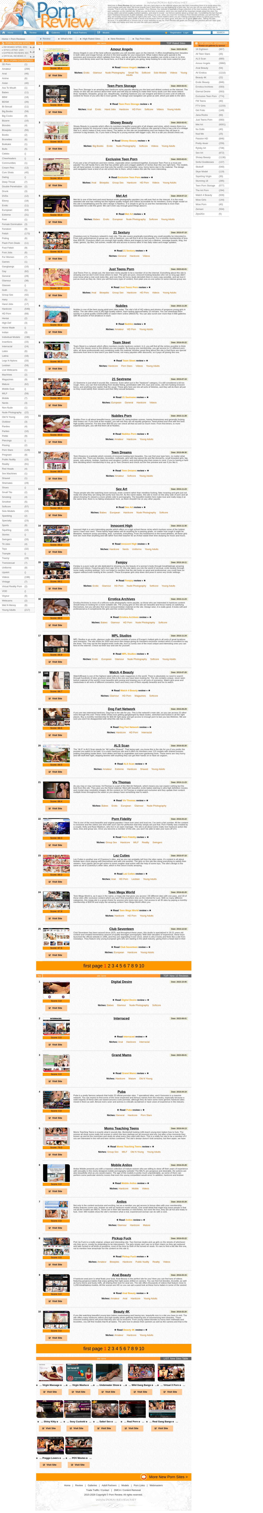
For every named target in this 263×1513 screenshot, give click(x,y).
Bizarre (5, 120)
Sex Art (121, 489)
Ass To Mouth (9, 87)
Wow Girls (201, 199)
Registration (175, 33)
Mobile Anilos (121, 1165)
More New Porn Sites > (168, 1477)
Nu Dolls (200, 129)
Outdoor (6, 421)
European (118, 219)
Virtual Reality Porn (12, 586)
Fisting (5, 238)
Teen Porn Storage (121, 86)
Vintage (6, 581)
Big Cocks (7, 116)
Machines (7, 374)
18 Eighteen (202, 49)
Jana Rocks (202, 115)
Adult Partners (80, 33)
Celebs (5, 153)
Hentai (5, 318)
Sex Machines (9, 473)
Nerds (126, 549)
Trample (6, 553)
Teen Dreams (121, 452)
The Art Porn (202, 190)
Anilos (122, 1202)
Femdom (6, 229)
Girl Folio (200, 110)
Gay (4, 271)
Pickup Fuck (121, 1238)
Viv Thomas (121, 782)
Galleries (56, 33)
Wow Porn (201, 204)
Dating (5, 177)
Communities (9, 163)
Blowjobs (104, 182)
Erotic (87, 72)
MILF (136, 842)
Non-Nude (7, 407)
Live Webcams (9, 370)
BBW (4, 97)
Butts (4, 149)
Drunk (5, 191)
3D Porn (6, 64)
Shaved (144, 769)
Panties (6, 426)
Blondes (6, 125)
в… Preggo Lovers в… (50, 1458)
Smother (6, 501)
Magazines (140, 695)
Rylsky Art (201, 148)
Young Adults (174, 109)
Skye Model (202, 171)
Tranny (5, 558)
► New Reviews (116, 38)
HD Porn (136, 109)
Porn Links (139, 1485)
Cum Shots (8, 172)
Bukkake (6, 144)
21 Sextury (121, 232)
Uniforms (136, 549)
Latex (5, 351)
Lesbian (136, 879)
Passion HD (202, 138)
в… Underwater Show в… (109, 1385)
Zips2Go (200, 213)
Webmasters (156, 1485)
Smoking (6, 497)
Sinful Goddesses (205, 162)
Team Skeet (121, 342)
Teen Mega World (121, 892)
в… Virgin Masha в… (79, 1385)
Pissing (5, 445)
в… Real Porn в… (132, 1421)
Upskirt (5, 572)
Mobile (135, 1188)
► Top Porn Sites (141, 38)
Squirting (6, 530)
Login (185, 33)
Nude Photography (115, 72)
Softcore (146, 72)
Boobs (5, 134)
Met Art (121, 196)
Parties (5, 431)
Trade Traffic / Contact (97, 1490)
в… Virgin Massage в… (51, 1385)
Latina (5, 355)
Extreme (119, 769)
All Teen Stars (203, 54)
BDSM (5, 101)
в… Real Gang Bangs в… (162, 1421)
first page (92, 965)
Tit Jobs (6, 544)
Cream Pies (8, 167)
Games (5, 261)
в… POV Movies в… (79, 1458)
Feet (4, 219)
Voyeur (5, 595)
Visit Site (57, 75)
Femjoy (121, 562)
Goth (4, 290)
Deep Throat (8, 182)
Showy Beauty (121, 122)
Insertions (7, 341)
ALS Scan (121, 745)
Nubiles (121, 306)
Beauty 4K (122, 1312)
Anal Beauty (121, 1275)
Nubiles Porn (121, 416)
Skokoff (199, 166)
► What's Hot (65, 38)
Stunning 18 (202, 180)
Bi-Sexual (7, 106)
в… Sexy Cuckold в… (77, 1421)
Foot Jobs (7, 252)
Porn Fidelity (121, 819)
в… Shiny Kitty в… (49, 1421)
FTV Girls (200, 105)
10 (141, 965)
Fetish (5, 233)
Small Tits (133, 72)
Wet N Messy (9, 605)
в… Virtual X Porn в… (171, 1385)
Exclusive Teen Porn (122, 159)
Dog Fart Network (121, 709)
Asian (5, 83)
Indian (5, 332)
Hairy (4, 299)
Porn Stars (126, 366)
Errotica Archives (121, 599)
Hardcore (124, 109)
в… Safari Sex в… (105, 1421)
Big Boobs (98, 146)
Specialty (7, 520)
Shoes (5, 487)
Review (33, 33)
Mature (132, 1078)
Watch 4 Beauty (121, 672)
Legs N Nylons (9, 360)
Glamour (97, 72)
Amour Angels (121, 49)
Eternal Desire (203, 91)
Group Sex (117, 182)
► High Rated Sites (90, 38)
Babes (96, 219)
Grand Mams (121, 1055)
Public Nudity (142, 1261)
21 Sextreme (121, 379)
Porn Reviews (18, 39)
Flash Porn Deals (11, 243)
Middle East (8, 389)
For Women (8, 257)
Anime (5, 78)
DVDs (5, 196)
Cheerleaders (9, 158)
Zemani (199, 209)
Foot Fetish (8, 247)
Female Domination (12, 224)
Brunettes (7, 139)
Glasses (6, 285)
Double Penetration (12, 186)
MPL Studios (122, 636)
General (122, 256)
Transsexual (8, 562)
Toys (4, 548)
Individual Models (11, 337)
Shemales (7, 483)
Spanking (7, 515)
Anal (89, 109)
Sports (5, 525)
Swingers (157, 842)
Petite (5, 436)
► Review (45, 38)
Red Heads (8, 468)
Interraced (121, 1018)
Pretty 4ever (202, 143)
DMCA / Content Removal (127, 1490)
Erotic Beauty (202, 82)
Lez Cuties (121, 855)
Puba (122, 1092)
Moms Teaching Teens (121, 1128)
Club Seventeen (121, 929)
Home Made (8, 327)
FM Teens (201, 101)
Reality (145, 842)
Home (10, 33)
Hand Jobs (110, 109)
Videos (173, 72)
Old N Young (145, 1078)
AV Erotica (201, 72)
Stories (5, 534)
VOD (4, 591)
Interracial (147, 732)
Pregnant (7, 454)
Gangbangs (8, 266)
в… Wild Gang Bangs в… (141, 1385)
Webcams (7, 600)
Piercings (7, 440)
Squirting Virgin (203, 176)
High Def (6, 322)
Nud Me (200, 133)
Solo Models (160, 72)
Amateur (119, 329)
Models (106, 33)
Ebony (5, 200)
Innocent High (121, 526)
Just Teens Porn (121, 269)
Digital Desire (121, 982)
